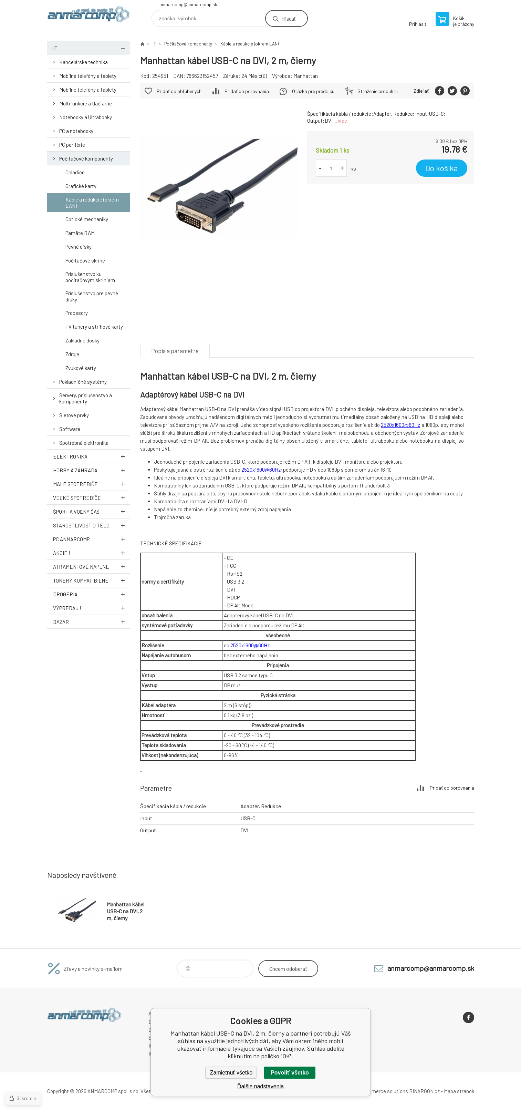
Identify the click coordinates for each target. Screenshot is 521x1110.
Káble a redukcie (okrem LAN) (92, 202)
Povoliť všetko (290, 1073)
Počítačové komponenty (86, 158)
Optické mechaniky (86, 219)
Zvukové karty (80, 368)
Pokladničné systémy (83, 382)
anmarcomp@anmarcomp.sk (188, 4)
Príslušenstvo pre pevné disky (91, 296)
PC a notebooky (76, 131)
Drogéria (91, 594)
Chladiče (75, 172)
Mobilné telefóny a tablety (87, 76)
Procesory (76, 313)
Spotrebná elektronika (83, 443)
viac (342, 120)
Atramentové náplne (91, 566)
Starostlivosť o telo (91, 525)
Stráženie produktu (377, 91)
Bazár (91, 621)
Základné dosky (82, 340)
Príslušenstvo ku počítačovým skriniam (90, 277)
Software (69, 429)
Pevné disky (78, 247)
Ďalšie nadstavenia (260, 1086)
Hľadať (288, 18)
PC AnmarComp (91, 539)
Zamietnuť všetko (231, 1073)
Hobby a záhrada (91, 470)
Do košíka (441, 168)
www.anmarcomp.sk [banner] (88, 16)
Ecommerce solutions (383, 1091)
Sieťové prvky (74, 415)
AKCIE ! (91, 552)
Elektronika (91, 456)
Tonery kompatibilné (91, 580)
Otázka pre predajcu (313, 91)
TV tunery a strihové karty (94, 326)
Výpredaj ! (91, 608)
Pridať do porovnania (247, 91)
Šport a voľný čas (91, 511)
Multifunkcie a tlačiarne (85, 103)
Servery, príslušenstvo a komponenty (85, 398)
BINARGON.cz (424, 1091)
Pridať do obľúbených (179, 91)
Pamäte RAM (80, 233)
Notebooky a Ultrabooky (85, 117)
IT (91, 48)
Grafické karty (80, 186)
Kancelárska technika (83, 62)
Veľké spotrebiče (91, 497)
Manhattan (305, 76)
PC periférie (72, 145)
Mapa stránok (459, 1091)
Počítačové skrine (85, 260)
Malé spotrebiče (91, 484)
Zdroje (72, 354)
